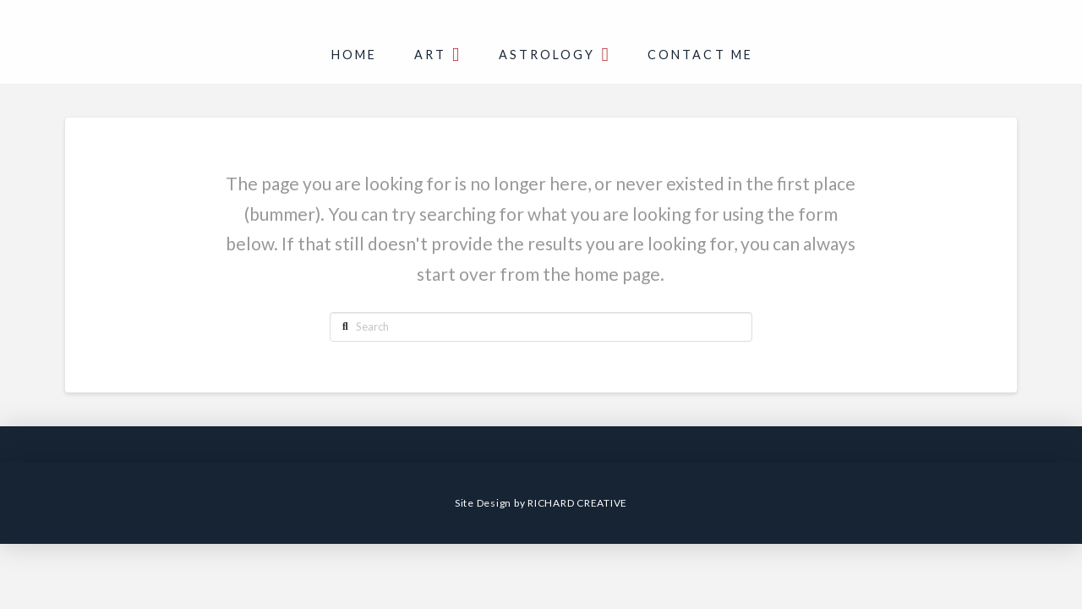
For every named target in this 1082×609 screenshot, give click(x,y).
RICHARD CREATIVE (577, 503)
